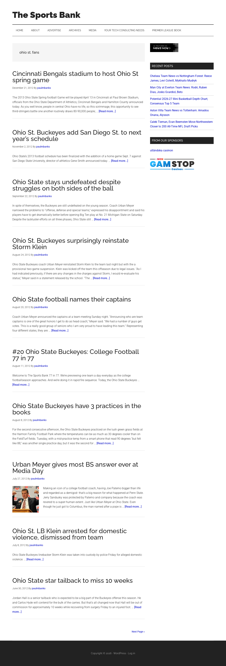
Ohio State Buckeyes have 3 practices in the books (76, 409)
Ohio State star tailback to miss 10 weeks (72, 580)
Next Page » (138, 631)
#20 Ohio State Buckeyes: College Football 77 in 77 (75, 355)
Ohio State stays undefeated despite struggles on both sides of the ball (66, 185)
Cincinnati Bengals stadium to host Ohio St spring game (75, 77)
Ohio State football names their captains (71, 299)
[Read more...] (107, 111)
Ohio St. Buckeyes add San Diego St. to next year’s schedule (76, 135)
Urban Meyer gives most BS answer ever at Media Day (75, 467)
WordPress (119, 653)
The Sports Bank (46, 15)
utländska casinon (161, 150)
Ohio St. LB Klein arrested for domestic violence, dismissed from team (69, 534)
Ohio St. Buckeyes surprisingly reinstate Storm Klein (70, 244)
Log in (131, 653)
